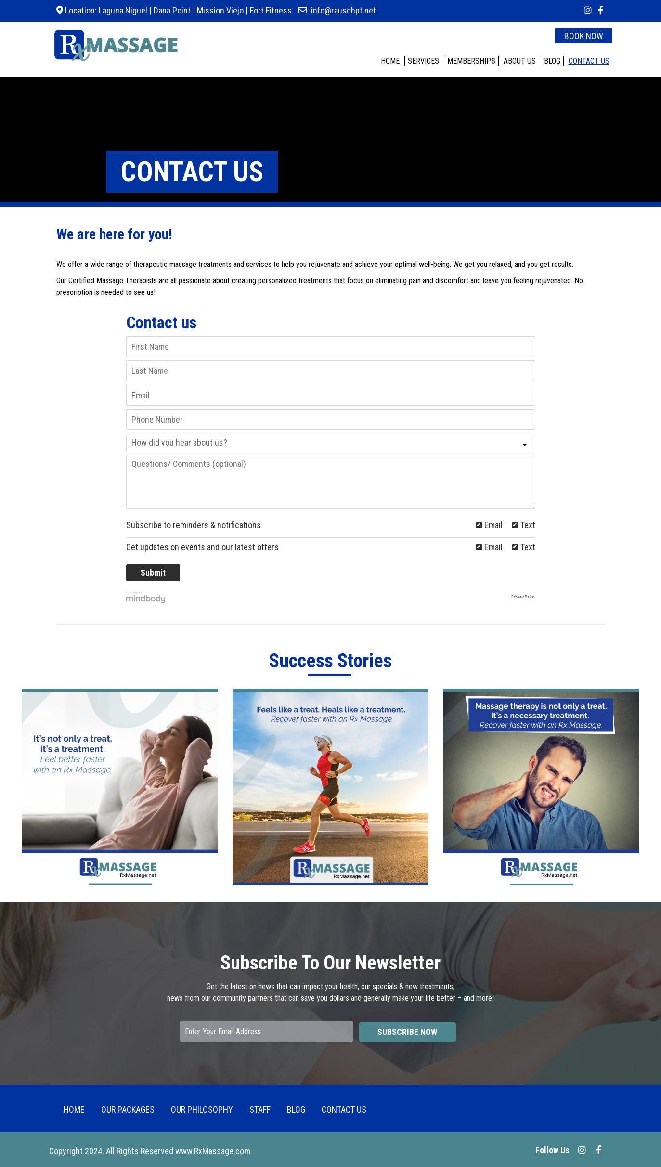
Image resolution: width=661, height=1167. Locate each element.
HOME (390, 61)
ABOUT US (520, 61)
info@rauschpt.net (343, 10)
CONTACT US (589, 61)
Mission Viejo (220, 10)
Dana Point (172, 10)
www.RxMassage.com (212, 1151)
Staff (260, 1109)
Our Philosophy (202, 1109)
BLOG (552, 61)
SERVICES (423, 61)
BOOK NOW (583, 36)
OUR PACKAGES (128, 1109)
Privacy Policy (523, 597)
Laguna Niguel (122, 10)
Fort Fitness (271, 10)
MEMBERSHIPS (471, 61)
